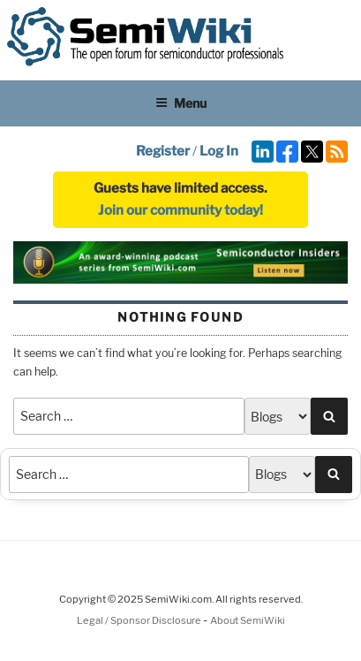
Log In (218, 151)
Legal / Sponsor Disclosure (140, 620)
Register (163, 151)
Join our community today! (180, 210)
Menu (181, 102)
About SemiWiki (247, 620)
